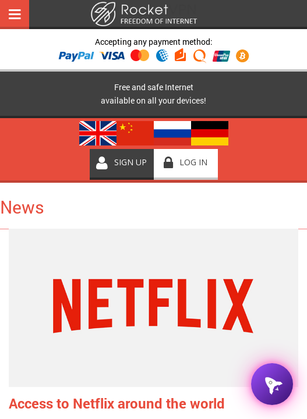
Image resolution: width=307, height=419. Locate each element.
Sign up (130, 162)
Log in (193, 162)
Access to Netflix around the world (117, 403)
